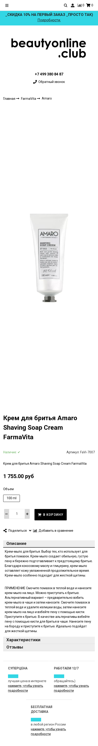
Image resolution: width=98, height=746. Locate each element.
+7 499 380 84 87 (49, 74)
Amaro (47, 98)
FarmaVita (29, 98)
